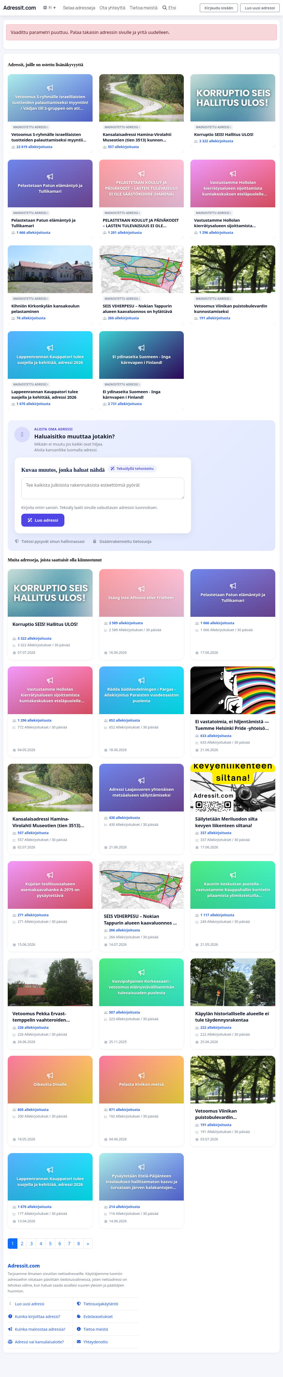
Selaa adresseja (79, 8)
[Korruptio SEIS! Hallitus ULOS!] (232, 111)
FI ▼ (49, 7)
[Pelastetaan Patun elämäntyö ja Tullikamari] (50, 199)
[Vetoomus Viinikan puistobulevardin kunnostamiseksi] (232, 285)
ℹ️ (47, 127)
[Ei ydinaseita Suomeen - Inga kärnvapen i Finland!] (141, 370)
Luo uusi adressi (260, 7)
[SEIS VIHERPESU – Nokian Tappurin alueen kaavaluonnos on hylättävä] (141, 285)
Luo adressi (42, 520)
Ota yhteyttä (112, 8)
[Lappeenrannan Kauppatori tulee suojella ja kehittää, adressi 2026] (50, 370)
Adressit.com (19, 7)
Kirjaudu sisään (219, 7)
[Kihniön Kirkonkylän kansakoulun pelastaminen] (50, 285)
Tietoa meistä (144, 8)
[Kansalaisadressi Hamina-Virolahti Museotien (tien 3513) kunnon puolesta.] (141, 113)
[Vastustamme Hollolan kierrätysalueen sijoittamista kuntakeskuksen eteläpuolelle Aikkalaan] (232, 199)
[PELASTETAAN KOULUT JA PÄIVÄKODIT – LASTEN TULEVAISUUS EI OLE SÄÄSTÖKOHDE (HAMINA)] (141, 199)
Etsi (169, 8)
